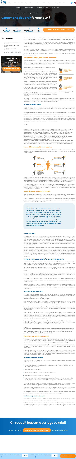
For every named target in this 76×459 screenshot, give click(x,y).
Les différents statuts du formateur (10, 49)
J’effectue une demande (11, 69)
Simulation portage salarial (29, 7)
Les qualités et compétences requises (11, 46)
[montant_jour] (4, 457)
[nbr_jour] (34, 457)
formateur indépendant (31, 267)
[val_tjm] (24, 455)
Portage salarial (19, 7)
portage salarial (60, 301)
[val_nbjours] (54, 455)
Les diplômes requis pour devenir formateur (12, 42)
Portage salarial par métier (42, 7)
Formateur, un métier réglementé (12, 52)
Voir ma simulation (67, 456)
